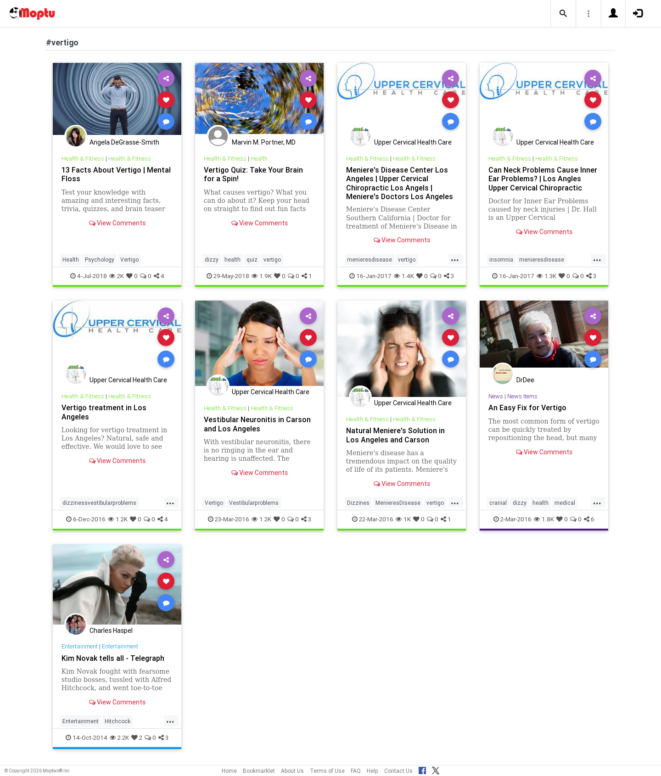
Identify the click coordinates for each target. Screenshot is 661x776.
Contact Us (398, 770)
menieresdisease (369, 259)
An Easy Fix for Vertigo (527, 407)
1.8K (544, 519)
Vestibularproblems (254, 502)
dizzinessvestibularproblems (99, 502)
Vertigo (129, 259)
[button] (563, 13)
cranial (498, 502)
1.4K (404, 276)
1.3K (546, 276)
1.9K (262, 276)
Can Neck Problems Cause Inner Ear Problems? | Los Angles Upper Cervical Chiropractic (542, 178)
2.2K (119, 737)
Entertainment (80, 646)
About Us (292, 770)
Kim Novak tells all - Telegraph (113, 658)
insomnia (501, 259)
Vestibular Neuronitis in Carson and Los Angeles (257, 424)
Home (229, 770)
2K (116, 276)
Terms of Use (327, 770)
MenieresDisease (397, 502)
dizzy (211, 259)
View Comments (117, 223)
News (495, 396)
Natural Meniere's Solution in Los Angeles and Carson (395, 435)
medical (565, 502)
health (232, 259)
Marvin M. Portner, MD (264, 142)
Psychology (99, 259)
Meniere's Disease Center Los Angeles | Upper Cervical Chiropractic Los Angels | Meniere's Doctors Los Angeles (399, 183)
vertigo (272, 259)
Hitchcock (117, 721)
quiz (252, 259)
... (455, 259)
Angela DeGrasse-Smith (124, 142)
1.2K (118, 519)
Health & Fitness (83, 158)
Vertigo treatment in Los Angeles (104, 412)
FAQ (356, 770)
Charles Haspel (111, 630)
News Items (522, 396)
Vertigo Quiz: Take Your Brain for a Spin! (253, 174)
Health (70, 259)
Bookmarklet (259, 770)
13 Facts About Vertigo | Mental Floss (116, 174)
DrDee (525, 380)
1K (403, 519)
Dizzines (358, 502)
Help (372, 770)
